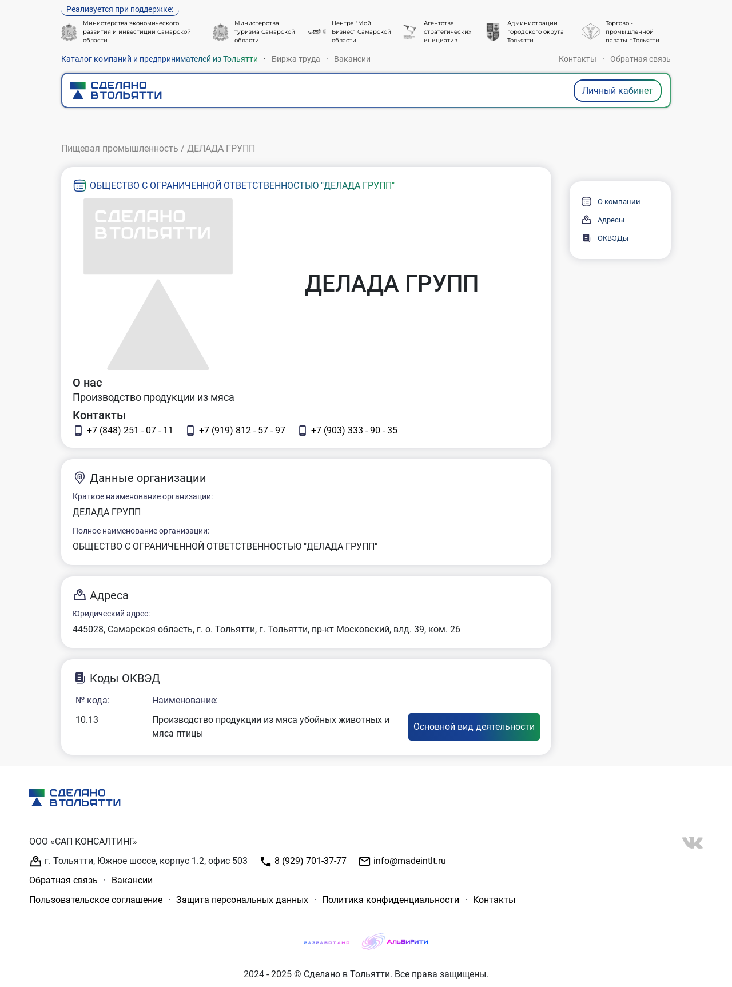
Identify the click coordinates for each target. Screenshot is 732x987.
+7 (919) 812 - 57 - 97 (235, 430)
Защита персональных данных (242, 899)
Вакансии (352, 58)
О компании (610, 201)
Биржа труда (296, 58)
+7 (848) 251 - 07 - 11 (123, 430)
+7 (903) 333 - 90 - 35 (347, 430)
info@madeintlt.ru (402, 861)
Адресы (602, 219)
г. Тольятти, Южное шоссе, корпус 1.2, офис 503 (138, 861)
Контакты (577, 58)
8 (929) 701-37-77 (303, 861)
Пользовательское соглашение (95, 899)
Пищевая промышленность (119, 148)
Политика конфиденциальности (390, 899)
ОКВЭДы (604, 238)
